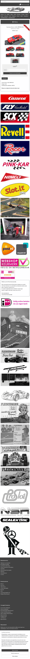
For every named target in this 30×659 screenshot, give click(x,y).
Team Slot (26, 15)
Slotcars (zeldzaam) (4, 609)
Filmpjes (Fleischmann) (5, 594)
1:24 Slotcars (3, 617)
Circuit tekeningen (4, 588)
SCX (10, 15)
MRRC (8, 14)
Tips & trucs (3, 586)
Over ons (2, 585)
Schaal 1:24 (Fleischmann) (6, 612)
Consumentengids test (5, 592)
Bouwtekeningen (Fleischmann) (7, 610)
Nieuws (2, 583)
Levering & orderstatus (5, 565)
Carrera (2, 14)
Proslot (22, 14)
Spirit (22, 15)
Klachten (2, 571)
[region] (15, 641)
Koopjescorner (12, 17)
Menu (15, 22)
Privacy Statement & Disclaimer (7, 567)
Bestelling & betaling (5, 564)
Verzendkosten (4, 573)
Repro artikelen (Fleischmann (6, 613)
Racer (27, 14)
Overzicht (5, 78)
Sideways (14, 15)
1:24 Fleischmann (4, 17)
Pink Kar (18, 14)
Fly (5, 14)
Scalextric (6, 15)
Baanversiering (4, 615)
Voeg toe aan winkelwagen (15, 73)
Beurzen (2, 589)
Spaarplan (3, 568)
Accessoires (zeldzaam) (5, 607)
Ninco (12, 14)
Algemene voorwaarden (5, 562)
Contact (2, 574)
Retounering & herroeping (6, 570)
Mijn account (25, 4)
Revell (2, 15)
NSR (15, 14)
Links (2, 591)
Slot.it (18, 15)
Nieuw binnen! (3, 619)
